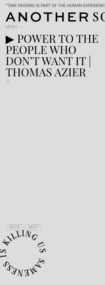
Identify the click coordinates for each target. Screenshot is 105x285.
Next (33, 227)
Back (14, 227)
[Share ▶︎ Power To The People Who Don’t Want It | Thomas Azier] (8, 81)
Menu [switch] (11, 26)
